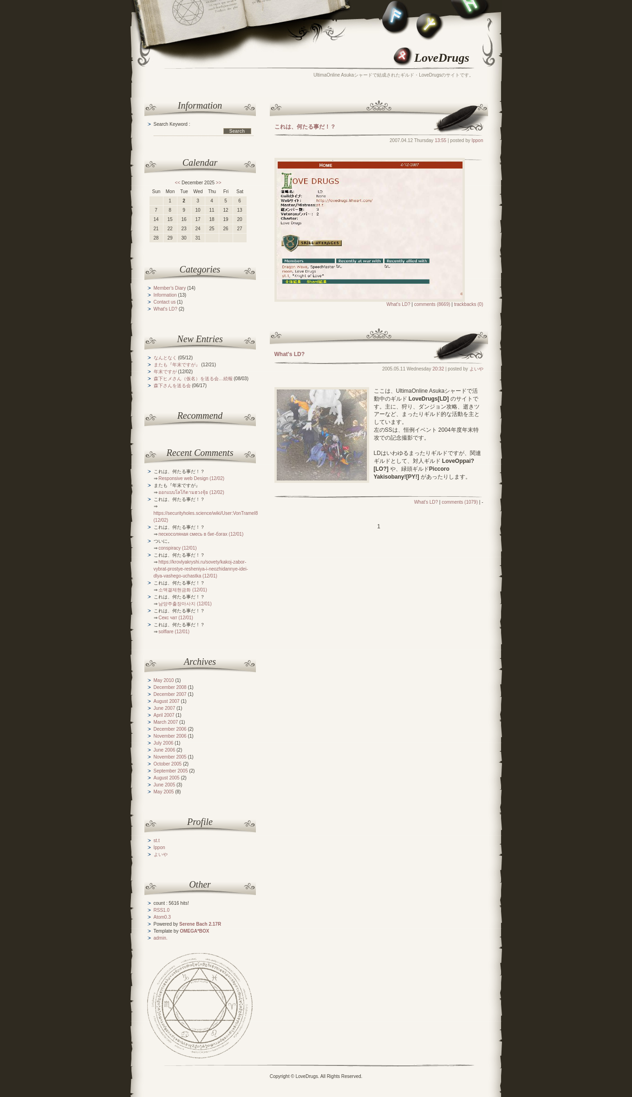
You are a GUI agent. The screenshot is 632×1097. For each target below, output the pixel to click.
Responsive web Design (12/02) (191, 478)
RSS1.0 (161, 910)
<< (177, 182)
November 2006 (170, 736)
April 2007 (164, 715)
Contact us (165, 302)
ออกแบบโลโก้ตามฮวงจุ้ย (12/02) (191, 492)
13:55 (440, 140)
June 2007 (165, 708)
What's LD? (398, 304)
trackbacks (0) (468, 304)
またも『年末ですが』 (177, 364)
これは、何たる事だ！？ (305, 126)
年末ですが (165, 371)
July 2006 (164, 743)
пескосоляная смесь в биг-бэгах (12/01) (200, 534)
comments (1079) (460, 502)
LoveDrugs (441, 58)
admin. (161, 938)
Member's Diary (170, 288)
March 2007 (166, 722)
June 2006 (165, 750)
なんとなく (165, 357)
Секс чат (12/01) (175, 617)
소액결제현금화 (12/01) (182, 589)
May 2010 (164, 680)
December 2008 (170, 687)
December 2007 (170, 694)
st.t (157, 840)
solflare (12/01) (173, 631)
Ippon (477, 140)
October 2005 (168, 763)
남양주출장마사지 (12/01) (184, 603)
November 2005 (170, 756)
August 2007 (167, 701)
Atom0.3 (162, 917)
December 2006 (170, 729)
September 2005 (171, 770)
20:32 (438, 368)
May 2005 (164, 791)
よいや (476, 368)
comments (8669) (432, 304)
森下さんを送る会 (172, 385)
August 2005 (167, 777)
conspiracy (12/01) (177, 548)
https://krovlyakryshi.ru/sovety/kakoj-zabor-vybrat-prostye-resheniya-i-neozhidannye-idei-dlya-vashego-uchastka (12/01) (201, 568)
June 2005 (165, 784)
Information (165, 295)
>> (219, 182)
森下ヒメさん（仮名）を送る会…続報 (193, 378)
